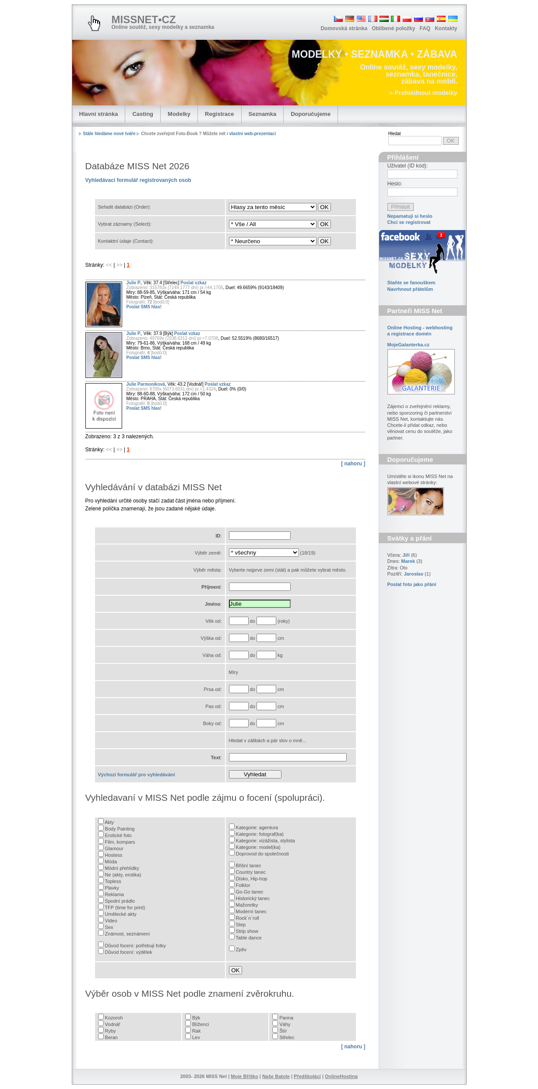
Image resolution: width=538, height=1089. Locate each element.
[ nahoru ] (353, 464)
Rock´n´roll (247, 918)
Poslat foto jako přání (411, 584)
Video (111, 920)
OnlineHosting (341, 1076)
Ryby (110, 1030)
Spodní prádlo (120, 901)
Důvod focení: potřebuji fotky (135, 945)
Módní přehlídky (122, 868)
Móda (111, 861)
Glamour (114, 848)
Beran (111, 1037)
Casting (142, 114)
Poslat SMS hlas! (144, 306)
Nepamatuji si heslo (410, 216)
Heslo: (394, 184)
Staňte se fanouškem (411, 282)
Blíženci (200, 1024)
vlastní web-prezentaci (252, 133)
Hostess (114, 855)
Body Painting (120, 828)
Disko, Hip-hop (251, 878)
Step (241, 924)
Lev (196, 1037)
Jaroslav (413, 573)
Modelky (179, 114)
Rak (196, 1030)
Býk (196, 1017)
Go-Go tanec (250, 891)
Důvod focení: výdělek (128, 952)
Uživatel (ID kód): (407, 166)
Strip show (247, 931)
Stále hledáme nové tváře (109, 133)
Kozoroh (114, 1017)
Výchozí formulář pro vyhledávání (136, 774)
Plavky (112, 887)
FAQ (424, 28)
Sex (109, 927)
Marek (408, 561)
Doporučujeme (311, 114)
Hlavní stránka (98, 114)
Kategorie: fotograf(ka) (260, 834)
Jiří (406, 555)
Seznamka (263, 114)
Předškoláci (307, 1076)
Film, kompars (120, 842)
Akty (109, 822)
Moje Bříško (244, 1076)
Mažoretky (247, 905)
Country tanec (251, 872)
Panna (286, 1017)
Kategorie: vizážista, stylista (265, 840)
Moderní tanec (251, 911)
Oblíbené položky (393, 28)
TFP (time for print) (125, 907)
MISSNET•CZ (144, 19)
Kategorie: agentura (257, 827)
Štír (283, 1030)
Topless (113, 881)
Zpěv (241, 949)
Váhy (284, 1024)
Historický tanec (253, 898)
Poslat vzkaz (193, 282)
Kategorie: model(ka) (258, 847)
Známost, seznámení (127, 933)
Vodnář (112, 1024)
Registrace (219, 114)
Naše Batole (276, 1076)
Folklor (243, 885)
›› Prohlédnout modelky (423, 92)
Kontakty (446, 28)
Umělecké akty (121, 914)
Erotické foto (118, 835)
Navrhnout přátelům (410, 289)
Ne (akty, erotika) (123, 874)
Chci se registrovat (409, 222)
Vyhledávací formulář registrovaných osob (138, 180)
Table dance (248, 937)
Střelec (286, 1037)
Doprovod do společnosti (262, 853)
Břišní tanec (248, 865)
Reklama (114, 894)
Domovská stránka (343, 28)
